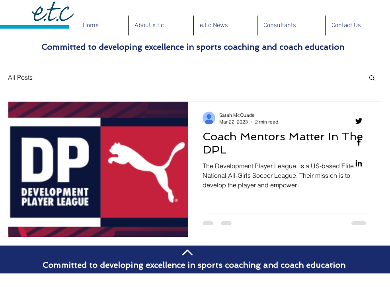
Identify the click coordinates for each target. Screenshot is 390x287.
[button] (372, 78)
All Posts (20, 77)
